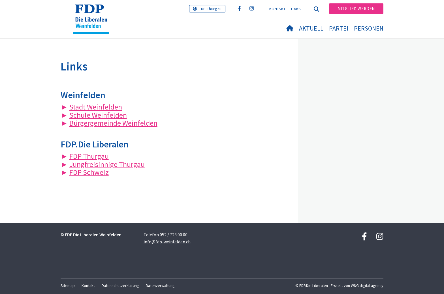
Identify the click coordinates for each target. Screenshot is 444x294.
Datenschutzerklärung (120, 285)
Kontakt (277, 8)
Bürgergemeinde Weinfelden (113, 123)
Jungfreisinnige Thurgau (107, 164)
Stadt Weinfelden (95, 106)
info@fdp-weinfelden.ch (167, 241)
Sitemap (68, 285)
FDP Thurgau (210, 8)
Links (296, 8)
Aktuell (311, 28)
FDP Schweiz (89, 172)
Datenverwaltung (160, 285)
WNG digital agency (367, 285)
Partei (338, 28)
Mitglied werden (356, 8)
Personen (368, 28)
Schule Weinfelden (98, 115)
